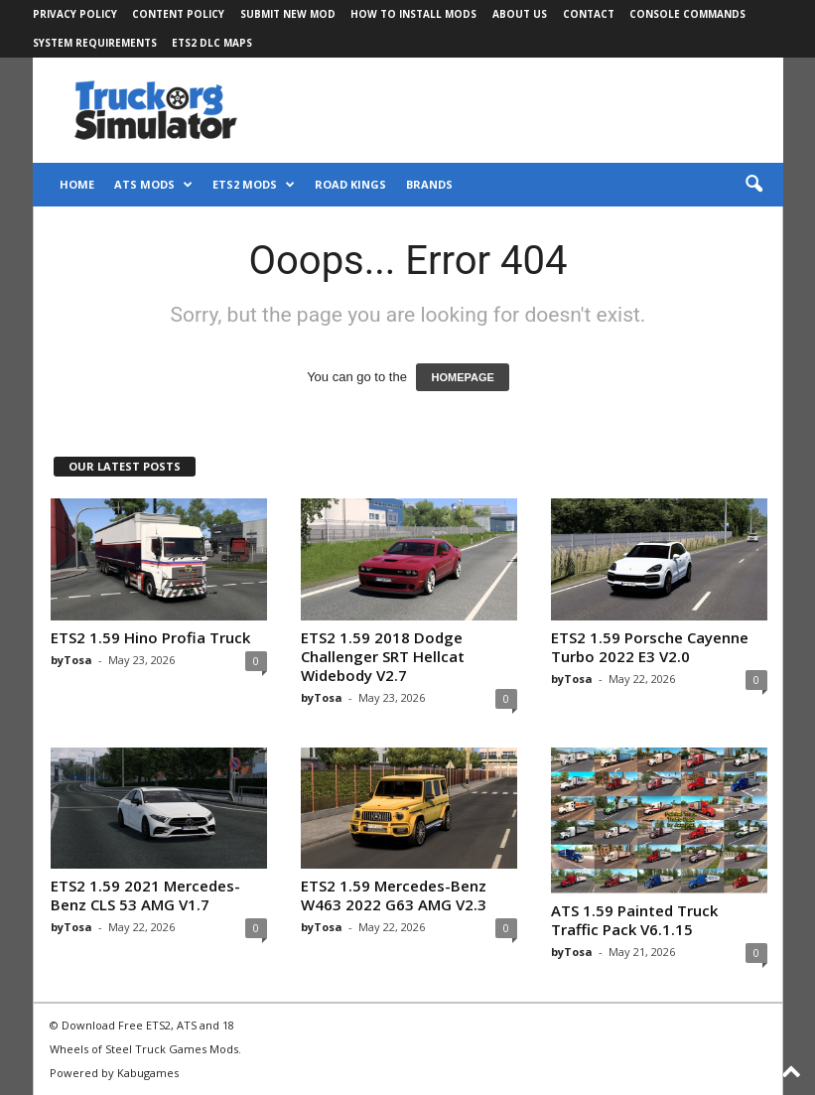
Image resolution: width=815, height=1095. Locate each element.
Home (77, 184)
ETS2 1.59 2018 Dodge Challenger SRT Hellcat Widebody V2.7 (383, 656)
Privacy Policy (75, 14)
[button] (753, 184)
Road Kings (350, 184)
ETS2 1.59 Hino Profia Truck (150, 637)
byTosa (71, 659)
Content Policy (178, 14)
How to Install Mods (413, 14)
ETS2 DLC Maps (212, 43)
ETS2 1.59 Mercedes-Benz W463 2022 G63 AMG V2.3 (393, 895)
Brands (429, 184)
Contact (588, 14)
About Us (519, 14)
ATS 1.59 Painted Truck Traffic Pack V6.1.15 (634, 919)
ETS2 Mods (253, 184)
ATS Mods (153, 184)
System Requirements (95, 43)
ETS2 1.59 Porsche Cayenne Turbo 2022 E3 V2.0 (649, 646)
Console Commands (687, 14)
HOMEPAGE (462, 377)
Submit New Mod (288, 14)
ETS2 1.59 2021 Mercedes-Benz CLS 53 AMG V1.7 (145, 895)
